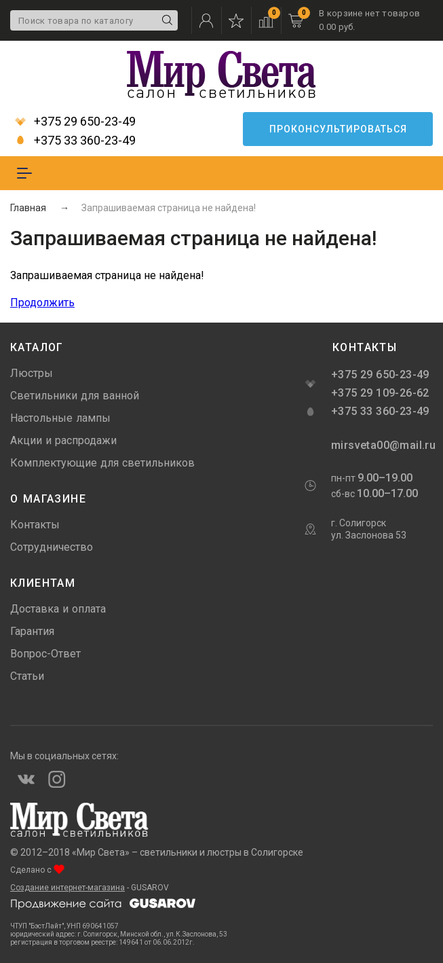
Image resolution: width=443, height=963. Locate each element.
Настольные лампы (60, 418)
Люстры (31, 373)
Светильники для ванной (74, 395)
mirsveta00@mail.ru (382, 445)
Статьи (27, 676)
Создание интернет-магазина (67, 887)
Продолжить (42, 302)
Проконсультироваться (338, 129)
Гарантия (32, 631)
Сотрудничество (51, 547)
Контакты (35, 524)
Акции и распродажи (63, 440)
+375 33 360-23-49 (75, 140)
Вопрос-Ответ (45, 653)
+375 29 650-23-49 (75, 121)
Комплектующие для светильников (102, 462)
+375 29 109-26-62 (380, 392)
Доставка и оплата (58, 608)
